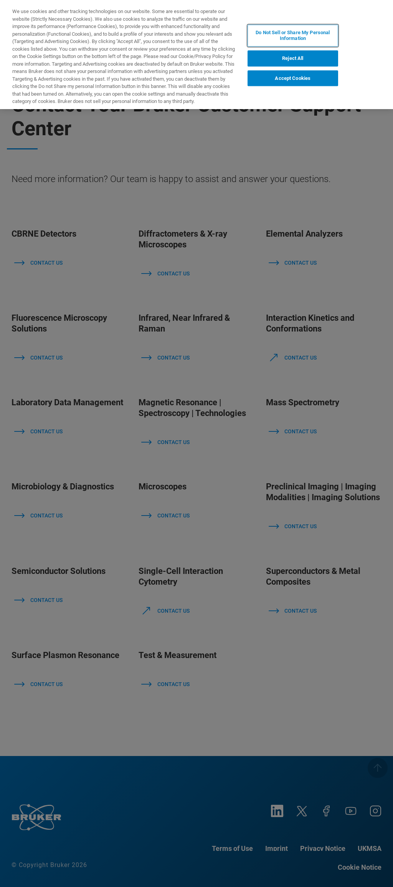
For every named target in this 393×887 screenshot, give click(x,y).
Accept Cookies (292, 78)
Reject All (292, 58)
